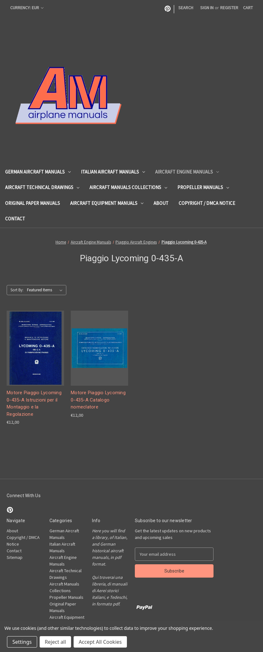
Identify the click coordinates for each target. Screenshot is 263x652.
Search (185, 7)
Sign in (207, 7)
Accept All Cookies (100, 641)
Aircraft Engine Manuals (187, 172)
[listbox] (46, 290)
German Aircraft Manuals (38, 172)
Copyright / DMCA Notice (207, 203)
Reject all (55, 641)
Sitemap (15, 557)
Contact (15, 219)
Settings (22, 641)
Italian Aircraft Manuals (113, 172)
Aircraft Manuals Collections (128, 187)
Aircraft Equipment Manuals (106, 203)
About (161, 203)
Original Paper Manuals (32, 203)
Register (229, 7)
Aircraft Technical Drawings (42, 187)
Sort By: (16, 290)
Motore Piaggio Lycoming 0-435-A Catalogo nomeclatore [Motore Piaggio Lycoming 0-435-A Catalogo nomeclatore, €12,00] (98, 400)
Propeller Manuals (203, 187)
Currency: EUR (26, 7)
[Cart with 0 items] (248, 8)
